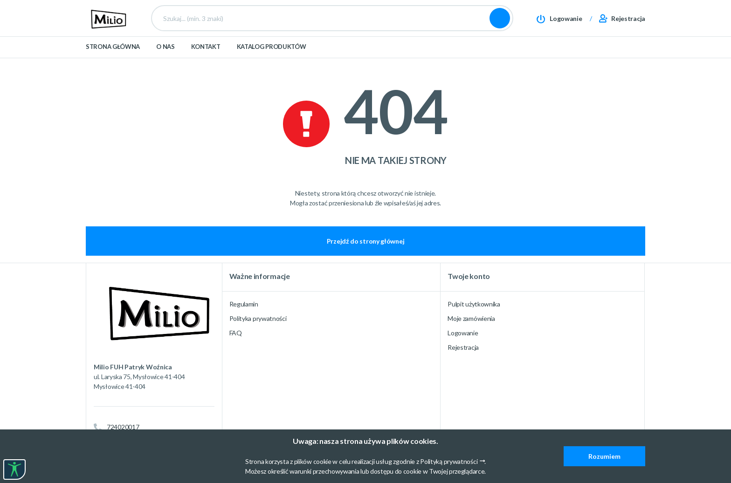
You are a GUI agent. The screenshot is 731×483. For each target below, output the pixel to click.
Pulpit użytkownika (474, 304)
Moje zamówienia (471, 318)
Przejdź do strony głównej (366, 241)
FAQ (235, 333)
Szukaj (500, 23)
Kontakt (206, 57)
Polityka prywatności (258, 318)
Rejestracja (463, 347)
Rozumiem (604, 456)
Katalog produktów (271, 57)
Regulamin (243, 304)
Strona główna (113, 57)
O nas (165, 57)
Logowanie (463, 333)
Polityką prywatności (448, 461)
